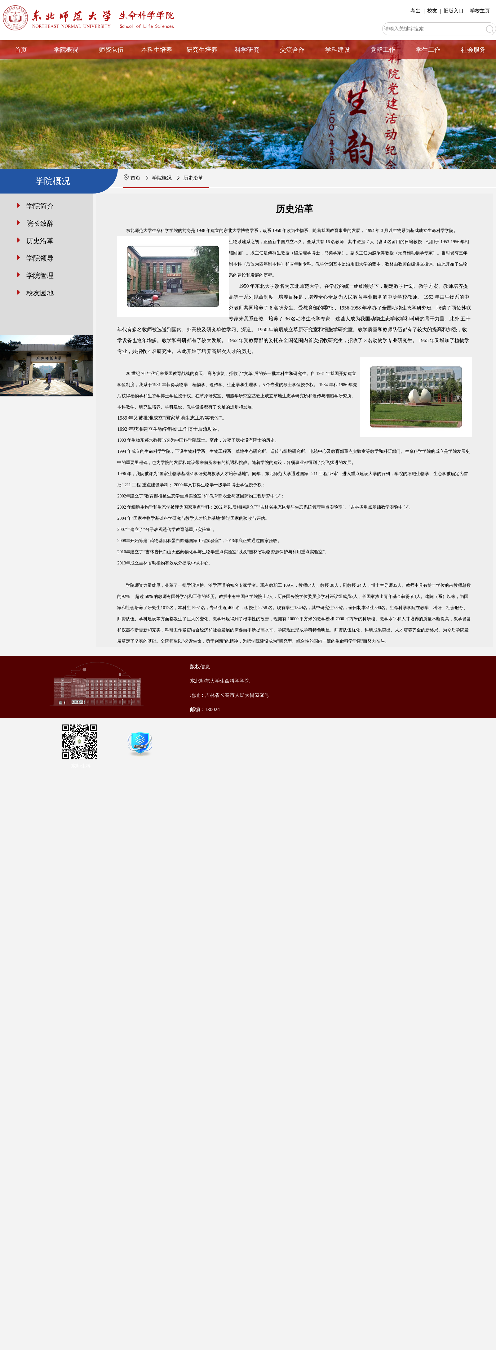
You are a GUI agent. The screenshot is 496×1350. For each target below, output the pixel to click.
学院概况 (66, 49)
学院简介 (40, 206)
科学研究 (247, 49)
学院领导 (40, 258)
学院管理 (40, 275)
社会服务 (473, 49)
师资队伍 (111, 49)
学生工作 (428, 49)
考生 (415, 10)
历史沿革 (193, 177)
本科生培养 (156, 49)
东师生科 (81, 766)
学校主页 (480, 10)
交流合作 (292, 49)
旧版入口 (453, 10)
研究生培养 (201, 49)
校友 (432, 10)
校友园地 (40, 293)
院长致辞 (40, 223)
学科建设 (337, 49)
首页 (21, 49)
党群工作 (382, 49)
